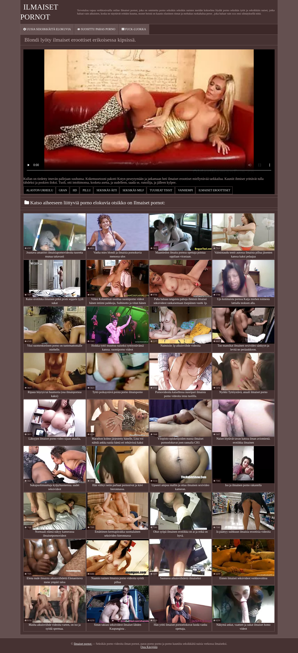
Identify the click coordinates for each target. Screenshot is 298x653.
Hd (74, 190)
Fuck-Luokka (134, 29)
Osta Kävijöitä (149, 647)
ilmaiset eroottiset (214, 190)
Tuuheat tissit (160, 190)
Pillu (86, 190)
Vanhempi (185, 190)
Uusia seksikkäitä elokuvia (47, 29)
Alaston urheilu (39, 190)
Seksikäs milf (133, 190)
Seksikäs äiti (106, 190)
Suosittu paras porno (96, 29)
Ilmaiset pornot (83, 643)
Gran (62, 190)
